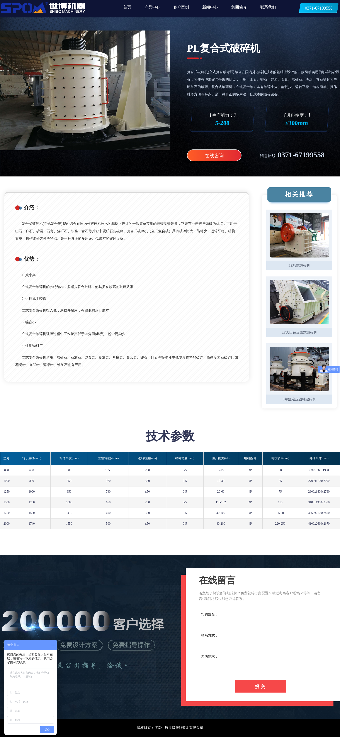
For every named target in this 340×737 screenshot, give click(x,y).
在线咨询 (214, 155)
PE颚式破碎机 (299, 265)
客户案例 (181, 7)
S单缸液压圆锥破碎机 (299, 399)
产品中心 (152, 7)
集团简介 (239, 7)
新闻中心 (210, 7)
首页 (127, 7)
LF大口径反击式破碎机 (299, 332)
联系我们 (268, 7)
